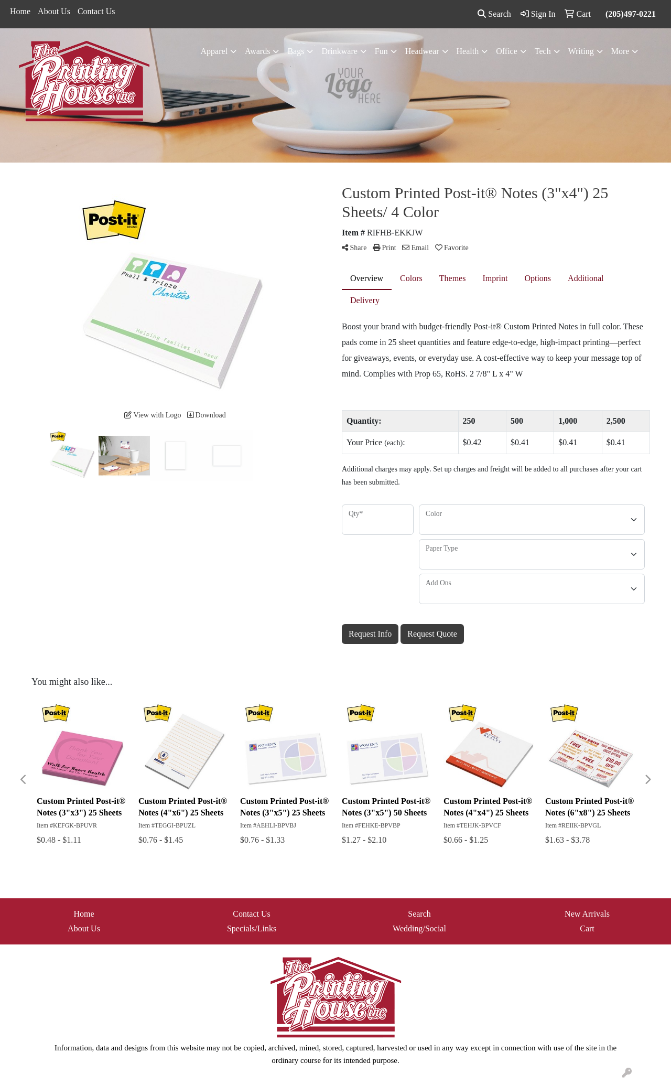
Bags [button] (295, 51)
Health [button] (468, 51)
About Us (54, 11)
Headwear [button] (422, 51)
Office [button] (506, 51)
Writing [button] (581, 51)
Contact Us (96, 11)
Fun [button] (381, 51)
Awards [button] (257, 51)
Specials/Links (251, 928)
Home (20, 11)
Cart (587, 928)
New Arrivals (587, 913)
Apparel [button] (214, 51)
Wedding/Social (419, 928)
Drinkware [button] (339, 51)
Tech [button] (543, 51)
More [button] (620, 51)
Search (494, 13)
